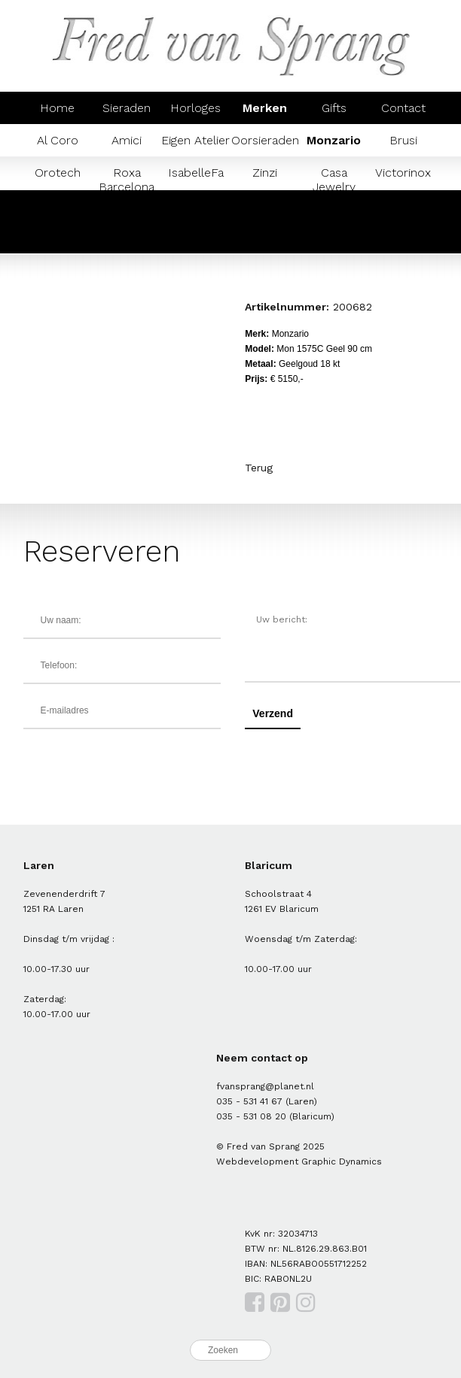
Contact (403, 108)
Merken (265, 108)
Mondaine (403, 205)
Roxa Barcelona (126, 179)
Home (57, 108)
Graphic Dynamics (341, 1161)
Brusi (403, 140)
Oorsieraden (265, 140)
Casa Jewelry (334, 179)
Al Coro (57, 140)
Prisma (57, 237)
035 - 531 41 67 (249, 1101)
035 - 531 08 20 (251, 1116)
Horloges (195, 108)
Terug (259, 468)
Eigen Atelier (195, 140)
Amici (126, 140)
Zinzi (264, 172)
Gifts (334, 108)
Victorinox (403, 172)
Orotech (58, 172)
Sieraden (126, 108)
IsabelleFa (196, 172)
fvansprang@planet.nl (265, 1086)
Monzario (334, 140)
